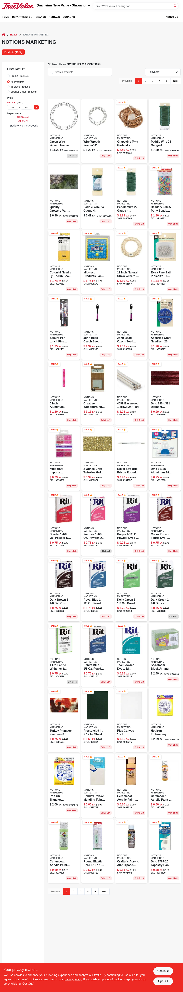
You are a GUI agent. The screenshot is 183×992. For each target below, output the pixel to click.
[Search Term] (136, 6)
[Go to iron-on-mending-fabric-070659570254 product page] (97, 785)
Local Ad (69, 17)
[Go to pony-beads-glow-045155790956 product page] (165, 196)
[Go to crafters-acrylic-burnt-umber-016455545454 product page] (131, 851)
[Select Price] (36, 107)
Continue (163, 970)
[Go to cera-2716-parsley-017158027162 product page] (64, 851)
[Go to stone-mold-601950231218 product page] (97, 262)
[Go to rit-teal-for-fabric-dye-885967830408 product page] (131, 655)
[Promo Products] (8, 76)
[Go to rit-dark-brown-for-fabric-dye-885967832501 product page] (64, 589)
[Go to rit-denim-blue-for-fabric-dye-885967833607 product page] (97, 655)
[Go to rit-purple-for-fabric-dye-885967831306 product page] (131, 524)
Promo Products (20, 76)
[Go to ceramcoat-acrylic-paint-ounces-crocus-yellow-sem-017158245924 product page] (131, 785)
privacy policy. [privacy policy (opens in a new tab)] (73, 979)
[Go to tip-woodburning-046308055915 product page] (97, 393)
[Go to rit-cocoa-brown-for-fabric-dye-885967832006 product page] (165, 524)
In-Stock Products (21, 87)
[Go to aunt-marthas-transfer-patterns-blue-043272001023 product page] (165, 720)
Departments (21, 17)
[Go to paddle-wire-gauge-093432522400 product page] (97, 196)
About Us (172, 17)
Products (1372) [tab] (13, 52)
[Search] (175, 6)
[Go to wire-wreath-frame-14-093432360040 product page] (97, 131)
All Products (17, 82)
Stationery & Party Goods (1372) (28, 125)
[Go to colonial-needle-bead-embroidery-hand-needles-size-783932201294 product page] (64, 262)
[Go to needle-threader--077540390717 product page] (165, 458)
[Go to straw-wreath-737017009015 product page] (131, 262)
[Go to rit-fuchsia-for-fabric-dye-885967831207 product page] (97, 524)
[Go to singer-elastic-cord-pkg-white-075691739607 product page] (97, 851)
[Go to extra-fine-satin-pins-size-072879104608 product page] (165, 262)
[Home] (3, 35)
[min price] (12, 107)
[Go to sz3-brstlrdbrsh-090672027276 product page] (131, 458)
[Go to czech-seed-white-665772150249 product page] (131, 327)
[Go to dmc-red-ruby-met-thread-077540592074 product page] (165, 393)
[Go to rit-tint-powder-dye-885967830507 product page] (64, 524)
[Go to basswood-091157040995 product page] (131, 393)
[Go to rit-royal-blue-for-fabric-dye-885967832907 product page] (97, 589)
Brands (41, 17)
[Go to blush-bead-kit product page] (64, 458)
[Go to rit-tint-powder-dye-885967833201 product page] (131, 589)
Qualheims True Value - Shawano (63, 5)
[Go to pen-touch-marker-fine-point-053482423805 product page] (64, 327)
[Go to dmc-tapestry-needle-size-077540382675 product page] (165, 851)
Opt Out (163, 981)
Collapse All (23, 117)
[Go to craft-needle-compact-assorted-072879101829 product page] (165, 327)
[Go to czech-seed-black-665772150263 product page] (97, 327)
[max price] (26, 107)
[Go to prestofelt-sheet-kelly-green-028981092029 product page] (97, 720)
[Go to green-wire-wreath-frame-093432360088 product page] (64, 131)
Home (5, 17)
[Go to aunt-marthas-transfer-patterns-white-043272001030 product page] (64, 785)
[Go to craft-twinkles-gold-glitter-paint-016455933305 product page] (97, 458)
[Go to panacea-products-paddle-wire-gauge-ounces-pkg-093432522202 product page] (131, 196)
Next (175, 80)
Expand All (23, 121)
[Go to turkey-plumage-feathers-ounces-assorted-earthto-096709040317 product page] (64, 720)
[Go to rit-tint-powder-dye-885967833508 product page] (165, 589)
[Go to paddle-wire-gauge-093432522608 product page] (165, 131)
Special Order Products (24, 92)
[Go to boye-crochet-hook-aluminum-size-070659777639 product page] (64, 393)
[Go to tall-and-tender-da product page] (131, 720)
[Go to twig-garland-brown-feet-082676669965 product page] (131, 131)
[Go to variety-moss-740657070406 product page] (64, 196)
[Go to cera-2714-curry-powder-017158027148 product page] (165, 785)
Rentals (54, 17)
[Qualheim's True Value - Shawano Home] (18, 6)
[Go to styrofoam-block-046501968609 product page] (165, 655)
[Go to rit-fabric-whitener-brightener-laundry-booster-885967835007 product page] (64, 655)
